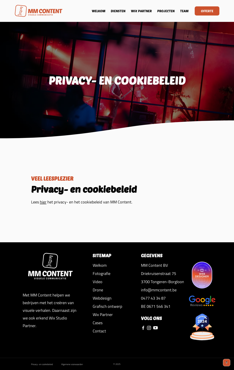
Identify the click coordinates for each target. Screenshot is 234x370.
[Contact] (114, 331)
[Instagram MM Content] (149, 328)
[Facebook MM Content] (143, 328)
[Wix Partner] (114, 314)
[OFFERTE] (207, 11)
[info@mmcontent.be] (162, 290)
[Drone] (114, 290)
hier (43, 202)
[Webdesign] (114, 298)
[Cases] (114, 322)
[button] (162, 265)
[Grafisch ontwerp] (114, 306)
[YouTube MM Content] (155, 328)
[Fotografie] (114, 273)
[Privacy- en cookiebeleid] (45, 364)
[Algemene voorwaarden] (76, 364)
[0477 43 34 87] (162, 298)
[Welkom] (114, 265)
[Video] (114, 281)
